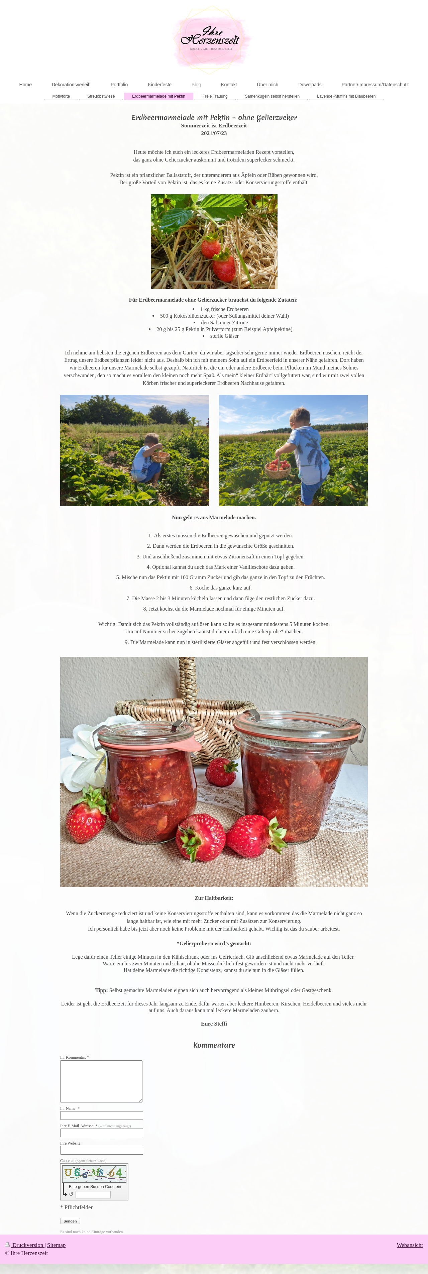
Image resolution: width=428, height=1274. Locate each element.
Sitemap (56, 1245)
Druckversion (24, 1245)
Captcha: (83, 1160)
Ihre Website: (71, 1143)
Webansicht (410, 1245)
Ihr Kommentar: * (74, 1057)
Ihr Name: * (70, 1108)
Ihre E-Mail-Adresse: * (95, 1126)
